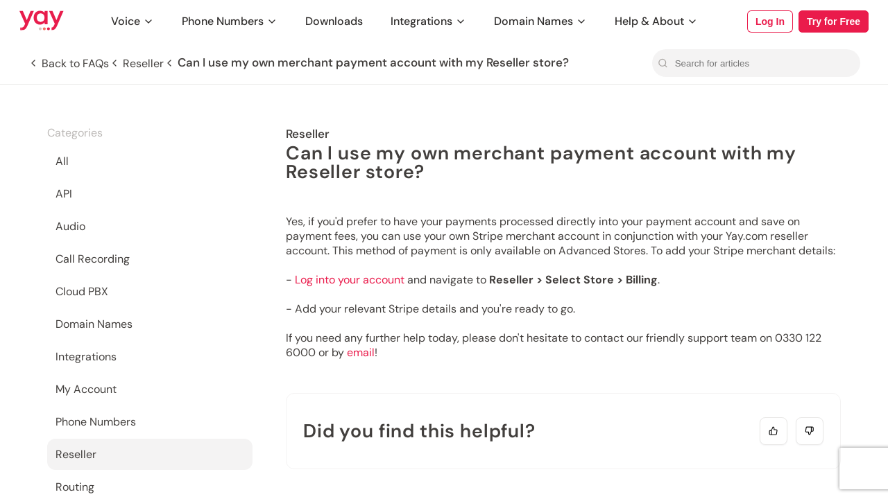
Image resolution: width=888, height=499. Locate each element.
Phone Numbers (230, 21)
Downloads (334, 21)
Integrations (428, 21)
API (64, 193)
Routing (75, 487)
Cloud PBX (82, 291)
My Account (86, 389)
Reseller (76, 454)
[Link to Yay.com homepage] (41, 21)
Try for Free (833, 21)
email (361, 352)
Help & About (656, 21)
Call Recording (93, 259)
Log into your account (349, 279)
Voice (132, 21)
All (62, 161)
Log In (770, 21)
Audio (70, 226)
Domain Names (540, 21)
